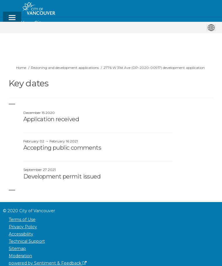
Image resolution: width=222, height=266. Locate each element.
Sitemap (17, 248)
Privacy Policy (23, 226)
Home (21, 67)
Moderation (20, 255)
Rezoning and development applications (65, 67)
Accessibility (21, 234)
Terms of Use (22, 219)
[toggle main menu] (12, 20)
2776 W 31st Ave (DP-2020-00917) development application (154, 67)
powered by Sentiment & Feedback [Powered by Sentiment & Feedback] (48, 263)
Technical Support (27, 241)
